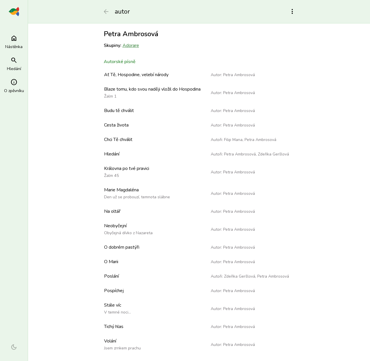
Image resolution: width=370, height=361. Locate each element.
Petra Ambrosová (239, 75)
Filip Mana (233, 139)
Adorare (131, 45)
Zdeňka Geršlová (273, 154)
